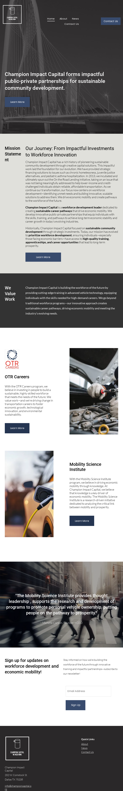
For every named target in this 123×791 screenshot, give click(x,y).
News (84, 748)
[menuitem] (51, 18)
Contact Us (87, 752)
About (84, 744)
